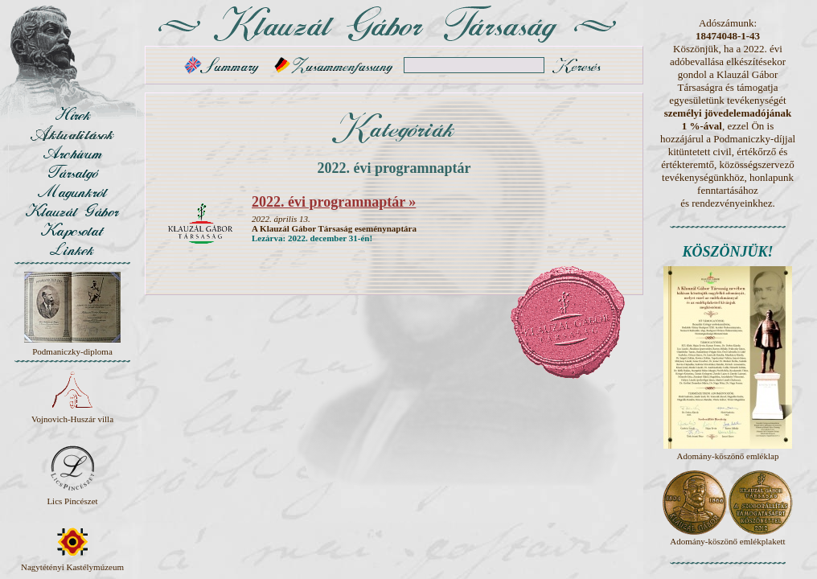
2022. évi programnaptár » (334, 202)
